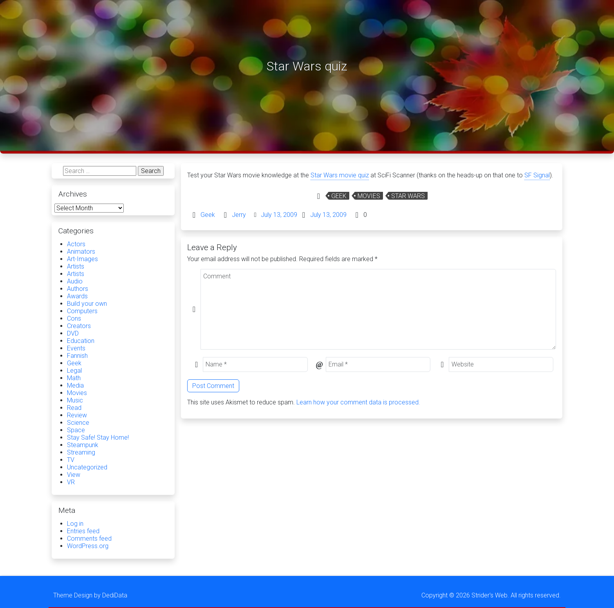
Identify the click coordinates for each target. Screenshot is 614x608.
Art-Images (82, 259)
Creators (79, 326)
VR (71, 482)
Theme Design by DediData (90, 595)
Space (76, 430)
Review (77, 415)
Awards (77, 296)
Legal (74, 370)
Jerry (239, 214)
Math (74, 378)
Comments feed (89, 538)
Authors (77, 288)
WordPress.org (87, 546)
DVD (73, 333)
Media (75, 385)
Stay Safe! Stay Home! (98, 437)
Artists (75, 266)
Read (74, 407)
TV (70, 460)
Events (76, 348)
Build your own (87, 303)
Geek (339, 196)
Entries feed (83, 531)
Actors (76, 244)
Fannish (77, 355)
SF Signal (537, 175)
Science (78, 422)
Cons (74, 318)
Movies (369, 196)
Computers (82, 311)
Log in (75, 523)
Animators (81, 251)
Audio (75, 281)
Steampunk (82, 445)
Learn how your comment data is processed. (358, 402)
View (73, 474)
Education (80, 341)
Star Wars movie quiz (340, 175)
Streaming (81, 452)
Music (75, 400)
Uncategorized (87, 467)
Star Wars (408, 196)
